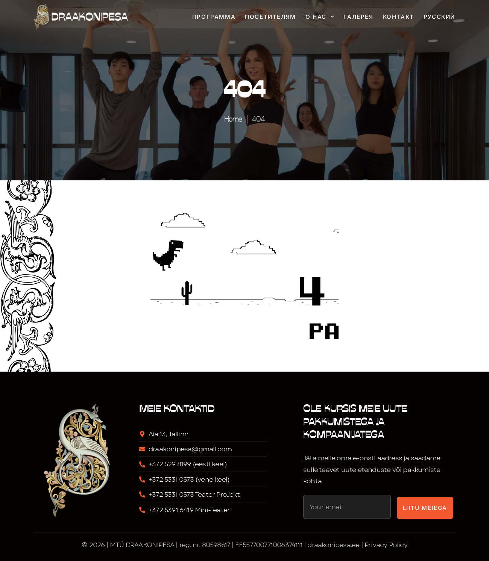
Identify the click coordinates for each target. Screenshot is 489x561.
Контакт (398, 16)
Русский (439, 16)
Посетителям (270, 16)
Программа (213, 16)
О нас (319, 17)
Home (233, 117)
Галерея (358, 16)
